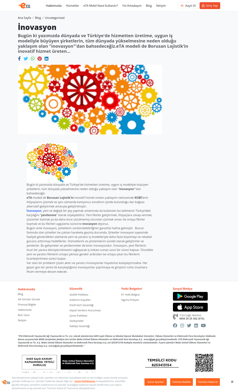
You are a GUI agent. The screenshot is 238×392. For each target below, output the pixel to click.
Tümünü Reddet (181, 381)
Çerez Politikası (78, 315)
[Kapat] (232, 382)
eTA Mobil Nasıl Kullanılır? (100, 6)
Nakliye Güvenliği (80, 326)
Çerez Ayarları (156, 381)
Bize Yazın (24, 315)
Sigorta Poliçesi (130, 300)
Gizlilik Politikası (79, 294)
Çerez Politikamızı (84, 381)
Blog (149, 6)
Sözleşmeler (77, 321)
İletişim (161, 6)
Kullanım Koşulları (80, 300)
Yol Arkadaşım (132, 6)
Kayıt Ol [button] (188, 6)
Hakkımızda (54, 6)
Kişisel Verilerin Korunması (85, 310)
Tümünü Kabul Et (208, 381)
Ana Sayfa (24, 18)
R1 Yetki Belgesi (130, 294)
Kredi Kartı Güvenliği (82, 305)
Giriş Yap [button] (210, 6)
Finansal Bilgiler (27, 304)
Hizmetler (72, 6)
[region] (119, 382)
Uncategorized (55, 18)
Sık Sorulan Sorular (29, 299)
